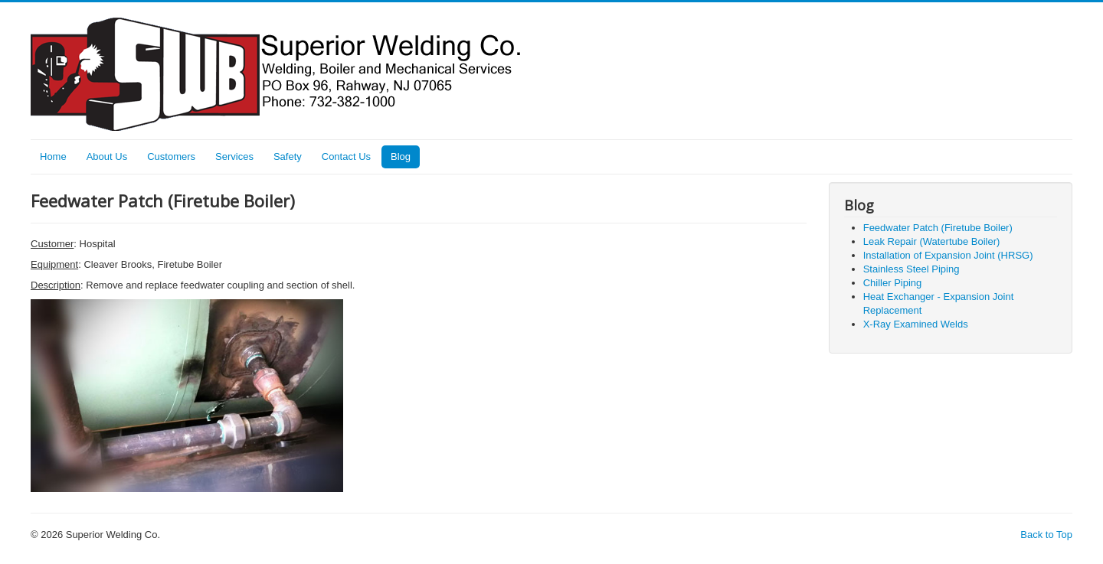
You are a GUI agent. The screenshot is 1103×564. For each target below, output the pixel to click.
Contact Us (346, 156)
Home (53, 156)
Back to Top (1046, 534)
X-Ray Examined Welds (915, 324)
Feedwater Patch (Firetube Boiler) (938, 227)
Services (234, 156)
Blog (401, 156)
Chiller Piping (892, 283)
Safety (287, 156)
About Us (107, 156)
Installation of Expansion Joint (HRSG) (948, 255)
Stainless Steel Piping (911, 269)
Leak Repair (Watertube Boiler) (931, 241)
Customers (171, 156)
